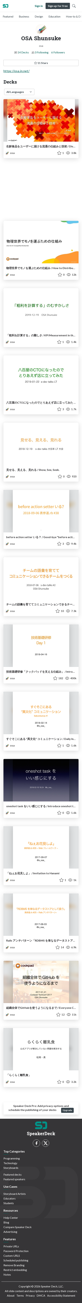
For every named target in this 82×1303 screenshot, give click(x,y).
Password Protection (15, 1251)
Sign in (39, 5)
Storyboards (10, 1167)
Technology (10, 1163)
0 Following (42, 52)
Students (8, 1203)
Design (39, 16)
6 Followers (58, 52)
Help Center (10, 1217)
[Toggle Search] (74, 6)
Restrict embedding (15, 1269)
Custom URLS (11, 1255)
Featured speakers (14, 1179)
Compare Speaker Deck (17, 1227)
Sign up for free (58, 5)
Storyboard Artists (14, 1193)
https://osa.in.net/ (16, 71)
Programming (11, 1158)
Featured (8, 16)
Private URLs (11, 1246)
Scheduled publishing (15, 1260)
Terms (20, 1295)
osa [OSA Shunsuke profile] (10, 152)
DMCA (41, 1295)
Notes (7, 1274)
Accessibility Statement (61, 1295)
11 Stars (41, 62)
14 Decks (23, 52)
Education (54, 16)
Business (24, 16)
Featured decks (12, 1174)
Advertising (10, 1231)
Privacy (30, 1295)
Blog (6, 1222)
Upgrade (67, 1110)
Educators (9, 1198)
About (11, 1295)
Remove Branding (14, 1265)
